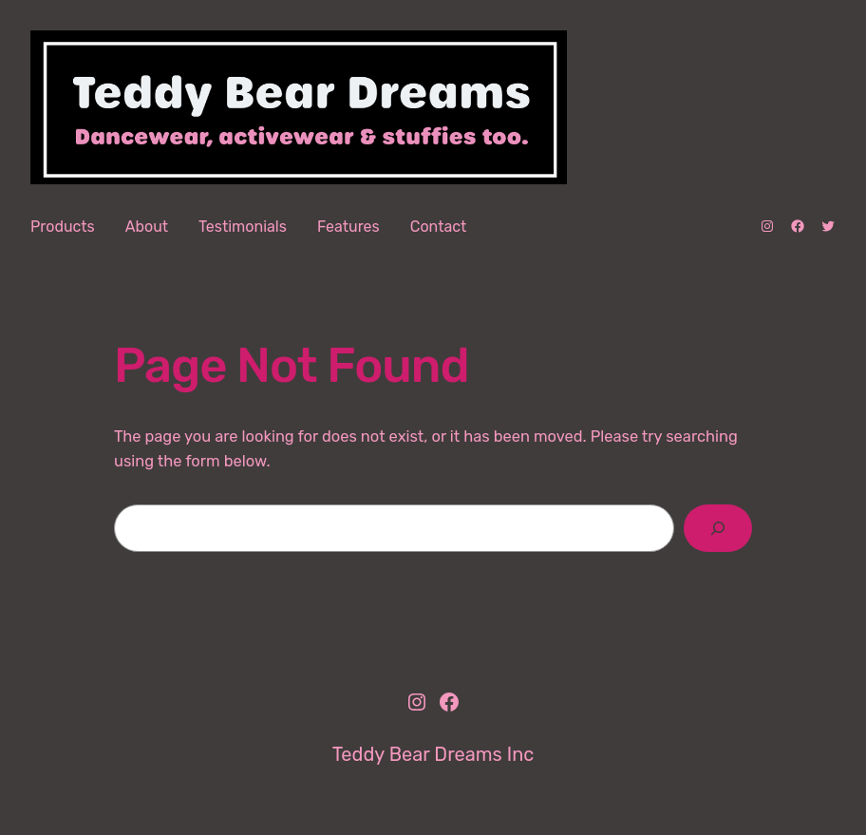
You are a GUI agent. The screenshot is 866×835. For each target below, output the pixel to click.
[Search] (718, 528)
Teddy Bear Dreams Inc (433, 754)
